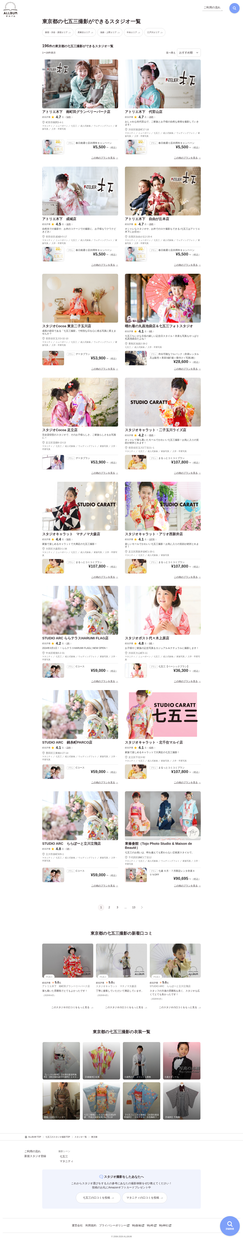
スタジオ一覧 (81, 1137)
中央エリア (133, 33)
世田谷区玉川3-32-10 (55, 339)
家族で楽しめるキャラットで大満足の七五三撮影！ (69, 544)
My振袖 (138, 1226)
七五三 (64, 1157)
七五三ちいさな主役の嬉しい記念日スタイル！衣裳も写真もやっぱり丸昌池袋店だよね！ (162, 338)
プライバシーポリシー (114, 1226)
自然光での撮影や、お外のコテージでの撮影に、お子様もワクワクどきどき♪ (79, 231)
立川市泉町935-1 (53, 854)
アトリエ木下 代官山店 (143, 112)
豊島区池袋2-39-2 (136, 344)
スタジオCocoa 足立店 (59, 431)
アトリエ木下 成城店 (59, 219)
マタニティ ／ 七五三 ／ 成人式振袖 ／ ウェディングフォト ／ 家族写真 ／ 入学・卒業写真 (79, 448)
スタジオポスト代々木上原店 (147, 639)
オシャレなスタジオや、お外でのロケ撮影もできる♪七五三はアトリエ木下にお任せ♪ (162, 231)
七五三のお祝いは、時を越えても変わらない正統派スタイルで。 (159, 853)
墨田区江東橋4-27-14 (55, 753)
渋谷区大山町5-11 (136, 653)
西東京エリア (85, 33)
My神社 (165, 1226)
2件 (68, 644)
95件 (151, 436)
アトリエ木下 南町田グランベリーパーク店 (76, 112)
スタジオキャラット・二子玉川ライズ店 (155, 431)
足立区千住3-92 (136, 757)
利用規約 (90, 1226)
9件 (150, 644)
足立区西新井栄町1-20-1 (139, 552)
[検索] (234, 8)
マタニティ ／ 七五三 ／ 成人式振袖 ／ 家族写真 (147, 556)
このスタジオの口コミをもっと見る (72, 1008)
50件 (69, 540)
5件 (68, 849)
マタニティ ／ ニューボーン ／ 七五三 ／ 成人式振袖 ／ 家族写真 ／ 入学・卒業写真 (79, 554)
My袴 (151, 1226)
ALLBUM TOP (32, 1137)
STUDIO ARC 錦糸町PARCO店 (67, 743)
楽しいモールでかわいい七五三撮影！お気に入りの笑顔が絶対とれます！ (162, 546)
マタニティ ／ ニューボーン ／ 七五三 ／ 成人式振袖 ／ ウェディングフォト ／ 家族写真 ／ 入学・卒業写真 (79, 128)
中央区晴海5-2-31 (53, 653)
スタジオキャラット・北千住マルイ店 (154, 743)
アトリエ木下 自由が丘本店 (147, 219)
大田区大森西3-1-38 (54, 549)
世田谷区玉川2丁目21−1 (139, 448)
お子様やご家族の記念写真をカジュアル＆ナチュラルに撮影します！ (162, 648)
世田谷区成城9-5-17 (54, 237)
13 (133, 907)
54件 (69, 118)
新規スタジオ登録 (35, 1156)
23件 (69, 748)
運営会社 (77, 1226)
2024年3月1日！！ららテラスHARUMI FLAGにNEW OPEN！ (75, 648)
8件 (150, 332)
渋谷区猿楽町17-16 (137, 130)
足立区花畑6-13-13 (54, 443)
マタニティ (66, 1162)
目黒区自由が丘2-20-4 (138, 237)
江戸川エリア (155, 33)
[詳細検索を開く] (230, 1226)
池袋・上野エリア (110, 33)
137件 (152, 540)
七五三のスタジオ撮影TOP (57, 1137)
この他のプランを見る (103, 158)
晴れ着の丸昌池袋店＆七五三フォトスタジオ (159, 326)
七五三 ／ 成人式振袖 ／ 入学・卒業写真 (143, 348)
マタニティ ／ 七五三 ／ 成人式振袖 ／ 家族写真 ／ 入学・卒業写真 (156, 452)
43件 (151, 748)
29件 (151, 118)
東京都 (94, 1137)
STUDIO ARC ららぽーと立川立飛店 (71, 844)
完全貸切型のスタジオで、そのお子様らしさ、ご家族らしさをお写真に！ (79, 437)
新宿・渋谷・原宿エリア (58, 33)
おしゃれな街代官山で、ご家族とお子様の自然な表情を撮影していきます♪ (162, 124)
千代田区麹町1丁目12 (138, 857)
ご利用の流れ (32, 1152)
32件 (69, 224)
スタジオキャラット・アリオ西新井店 (154, 534)
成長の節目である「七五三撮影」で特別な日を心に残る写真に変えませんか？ (79, 333)
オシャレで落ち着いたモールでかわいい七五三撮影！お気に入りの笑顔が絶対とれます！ (162, 442)
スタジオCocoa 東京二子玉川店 (66, 326)
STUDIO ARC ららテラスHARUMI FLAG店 (75, 639)
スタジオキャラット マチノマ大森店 (71, 534)
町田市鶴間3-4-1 (52, 123)
